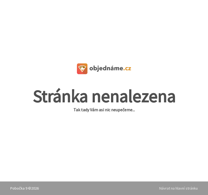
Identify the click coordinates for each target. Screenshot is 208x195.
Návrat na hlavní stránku (178, 188)
